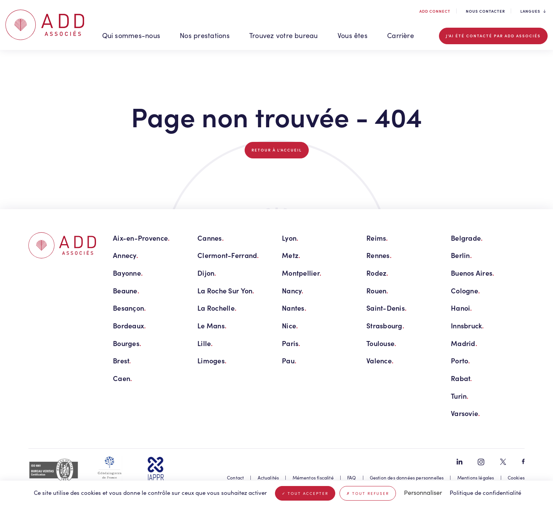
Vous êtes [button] (353, 35)
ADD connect (434, 11)
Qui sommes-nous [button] (131, 35)
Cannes (210, 238)
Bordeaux (129, 325)
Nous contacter (485, 11)
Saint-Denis (386, 308)
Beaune (126, 290)
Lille (205, 343)
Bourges (127, 343)
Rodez (377, 273)
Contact (235, 477)
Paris (291, 343)
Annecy (125, 255)
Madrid (464, 343)
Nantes (294, 308)
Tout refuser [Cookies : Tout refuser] (367, 493)
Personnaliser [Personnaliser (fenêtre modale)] (423, 492)
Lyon (290, 238)
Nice (290, 325)
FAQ (351, 477)
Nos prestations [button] (205, 35)
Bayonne (128, 273)
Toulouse (381, 343)
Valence (380, 360)
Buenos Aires (473, 273)
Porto (460, 360)
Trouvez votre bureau (283, 35)
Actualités (268, 477)
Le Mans (212, 325)
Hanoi (461, 308)
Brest (122, 360)
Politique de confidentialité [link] (485, 492)
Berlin (461, 255)
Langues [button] (533, 11)
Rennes (379, 255)
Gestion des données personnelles (407, 477)
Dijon (207, 273)
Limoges (212, 360)
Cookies (516, 477)
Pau (289, 360)
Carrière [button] (400, 35)
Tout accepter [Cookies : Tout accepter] (305, 493)
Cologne (465, 290)
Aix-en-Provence (141, 238)
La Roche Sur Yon (226, 290)
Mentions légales (475, 477)
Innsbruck (467, 325)
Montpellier (301, 273)
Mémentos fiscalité (313, 477)
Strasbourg (385, 325)
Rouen (377, 290)
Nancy (293, 290)
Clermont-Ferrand (228, 255)
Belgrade (467, 238)
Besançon (129, 308)
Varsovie (465, 413)
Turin (460, 396)
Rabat (461, 378)
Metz (291, 255)
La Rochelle (217, 308)
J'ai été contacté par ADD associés (493, 35)
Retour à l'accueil (277, 150)
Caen (122, 378)
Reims (377, 238)
